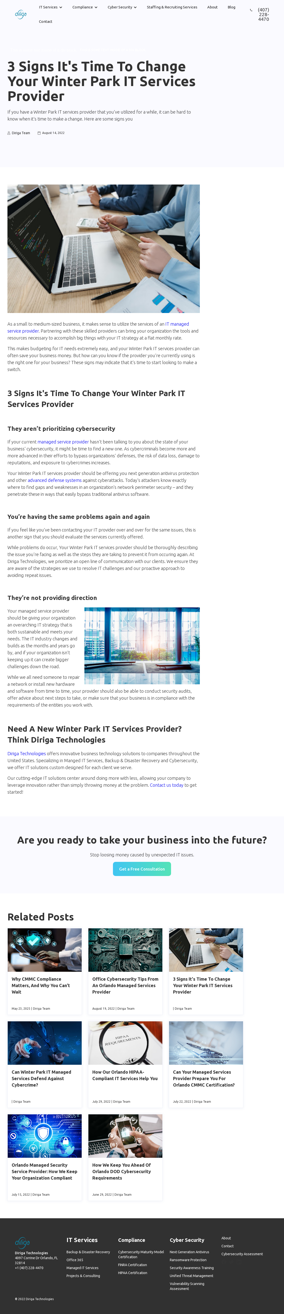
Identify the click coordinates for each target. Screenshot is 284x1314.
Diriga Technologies (26, 753)
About (212, 7)
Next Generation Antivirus (189, 1252)
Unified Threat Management (191, 1276)
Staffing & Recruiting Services (172, 7)
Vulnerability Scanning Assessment (187, 1286)
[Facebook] (223, 1261)
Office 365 (75, 1260)
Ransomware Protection (188, 1260)
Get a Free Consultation (142, 869)
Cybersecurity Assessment (242, 1254)
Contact (45, 21)
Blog (231, 7)
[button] (51, 7)
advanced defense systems (55, 480)
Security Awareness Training (192, 1268)
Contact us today (166, 784)
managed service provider (63, 441)
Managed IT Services (83, 1268)
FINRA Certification (132, 1265)
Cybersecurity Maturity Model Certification (141, 1254)
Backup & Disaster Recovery (88, 1252)
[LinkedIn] (238, 1261)
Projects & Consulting (83, 1276)
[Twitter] (231, 1262)
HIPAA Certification (132, 1273)
